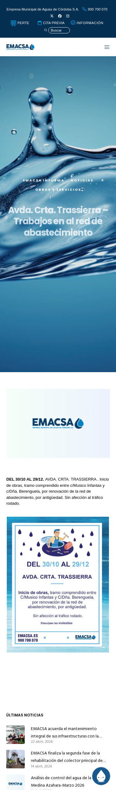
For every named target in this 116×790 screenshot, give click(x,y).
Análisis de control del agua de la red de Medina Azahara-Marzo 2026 (67, 781)
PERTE (20, 23)
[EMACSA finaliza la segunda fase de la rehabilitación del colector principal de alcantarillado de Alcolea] (15, 759)
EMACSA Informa (43, 187)
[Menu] (104, 47)
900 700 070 (94, 9)
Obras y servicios (58, 197)
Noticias (82, 187)
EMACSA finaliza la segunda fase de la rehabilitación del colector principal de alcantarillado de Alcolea (67, 757)
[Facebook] (60, 16)
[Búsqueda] (57, 30)
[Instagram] (67, 16)
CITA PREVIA (50, 23)
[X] (52, 16)
